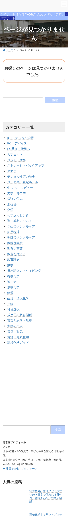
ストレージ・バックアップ (25, 165)
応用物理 (13, 232)
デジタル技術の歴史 (21, 176)
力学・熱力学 (16, 193)
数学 (10, 265)
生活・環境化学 (18, 298)
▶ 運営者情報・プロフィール (19, 468)
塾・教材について (19, 221)
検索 (55, 100)
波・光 (12, 282)
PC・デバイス (17, 143)
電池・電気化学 (18, 337)
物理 (10, 293)
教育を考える (16, 254)
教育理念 (13, 259)
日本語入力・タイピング (24, 270)
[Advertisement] (34, 385)
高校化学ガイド (18, 342)
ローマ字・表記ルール (22, 182)
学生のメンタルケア (21, 226)
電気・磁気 (15, 331)
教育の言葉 (15, 248)
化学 (10, 210)
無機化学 (13, 287)
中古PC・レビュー (20, 188)
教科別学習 (15, 243)
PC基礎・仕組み (18, 149)
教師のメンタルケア (21, 237)
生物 (10, 304)
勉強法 (12, 204)
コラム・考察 (16, 160)
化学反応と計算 (18, 215)
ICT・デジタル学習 (20, 138)
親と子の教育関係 (19, 315)
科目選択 (13, 309)
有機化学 (13, 276)
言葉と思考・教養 (19, 320)
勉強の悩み (15, 198)
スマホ (12, 171)
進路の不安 (15, 326)
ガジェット (15, 154)
